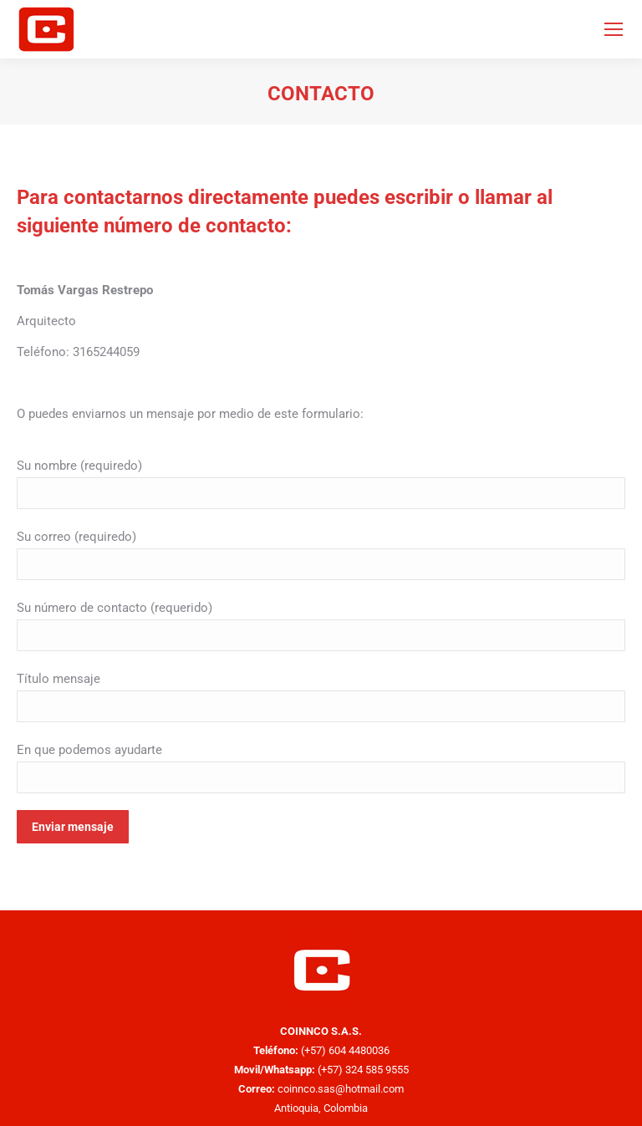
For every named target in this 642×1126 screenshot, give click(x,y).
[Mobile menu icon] (613, 29)
